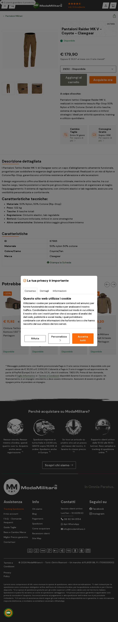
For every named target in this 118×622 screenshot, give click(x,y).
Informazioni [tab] (59, 291)
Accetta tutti (83, 338)
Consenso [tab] (30, 291)
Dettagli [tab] (44, 291)
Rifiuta (35, 338)
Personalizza (59, 338)
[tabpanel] (59, 311)
